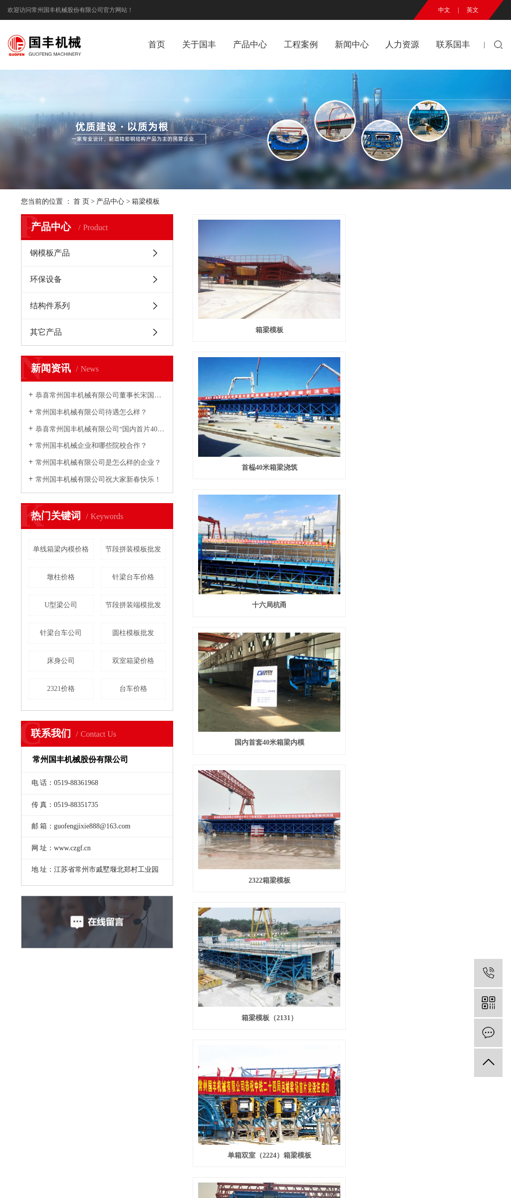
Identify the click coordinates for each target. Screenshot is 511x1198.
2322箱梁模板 (341, 383)
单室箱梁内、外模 (444, 574)
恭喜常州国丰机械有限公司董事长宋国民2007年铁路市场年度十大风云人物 (100, 395)
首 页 (81, 201)
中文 (444, 9)
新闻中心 (352, 44)
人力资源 (402, 44)
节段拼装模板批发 (133, 549)
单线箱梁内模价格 (61, 549)
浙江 (497, 1180)
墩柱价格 (61, 577)
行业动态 (212, 1037)
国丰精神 (21, 1037)
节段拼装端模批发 (133, 605)
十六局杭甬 (443, 287)
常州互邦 (439, 1168)
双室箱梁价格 (133, 661)
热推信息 (75, 1180)
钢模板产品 (50, 253)
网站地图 (141, 1180)
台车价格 (133, 688)
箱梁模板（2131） (444, 383)
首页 (156, 44)
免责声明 (209, 1180)
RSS (166, 1180)
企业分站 (108, 1180)
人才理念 (275, 1023)
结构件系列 (50, 305)
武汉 (450, 1180)
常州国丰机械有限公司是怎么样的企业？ (98, 462)
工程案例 (301, 44)
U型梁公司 (60, 605)
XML (185, 1180)
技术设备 (21, 1093)
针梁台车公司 (61, 633)
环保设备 (46, 279)
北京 (481, 1180)
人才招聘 (275, 1037)
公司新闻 (212, 1023)
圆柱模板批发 (133, 633)
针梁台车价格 (133, 577)
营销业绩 (212, 1051)
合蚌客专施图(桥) (239, 669)
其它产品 (46, 332)
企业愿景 (21, 1051)
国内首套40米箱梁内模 (239, 383)
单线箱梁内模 (239, 574)
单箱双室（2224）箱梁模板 (239, 478)
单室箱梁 (341, 478)
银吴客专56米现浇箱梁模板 (444, 478)
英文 (473, 9)
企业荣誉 (21, 1065)
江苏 (434, 1180)
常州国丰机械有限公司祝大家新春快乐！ (98, 479)
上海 (465, 1180)
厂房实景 (21, 1079)
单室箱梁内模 (341, 574)
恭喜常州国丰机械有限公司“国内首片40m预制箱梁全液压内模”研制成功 (100, 429)
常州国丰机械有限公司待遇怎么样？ (91, 412)
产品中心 (250, 44)
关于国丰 (199, 44)
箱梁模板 (146, 201)
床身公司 (61, 661)
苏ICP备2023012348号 (243, 1168)
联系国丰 (453, 44)
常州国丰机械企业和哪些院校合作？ (91, 445)
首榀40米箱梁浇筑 (341, 287)
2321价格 (61, 688)
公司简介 (21, 1023)
